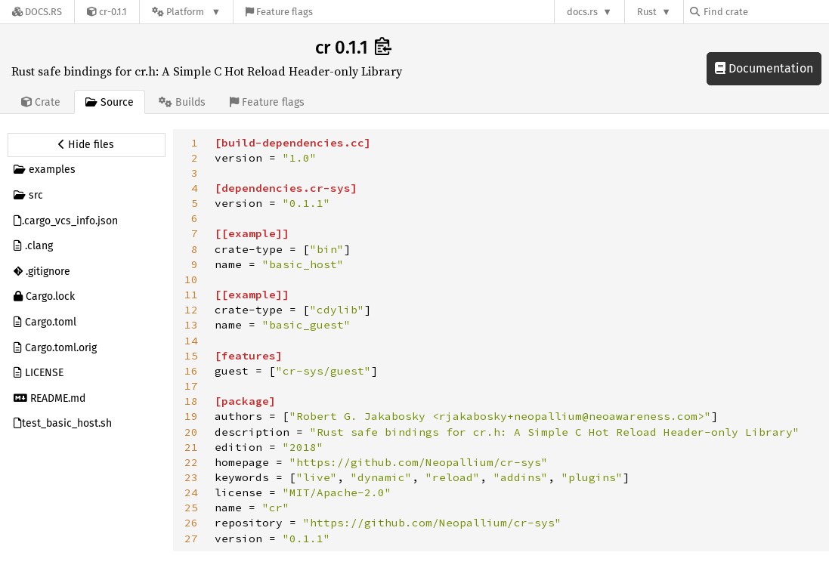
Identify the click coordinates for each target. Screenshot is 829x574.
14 (191, 340)
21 (191, 447)
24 (191, 492)
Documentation (764, 68)
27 (191, 538)
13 (191, 325)
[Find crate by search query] (765, 11)
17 (191, 386)
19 (191, 416)
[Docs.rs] (37, 11)
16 (191, 371)
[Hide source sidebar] (86, 145)
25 (191, 507)
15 (191, 356)
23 (191, 477)
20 (191, 432)
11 (191, 294)
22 (191, 462)
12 (191, 309)
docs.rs (582, 11)
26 (191, 522)
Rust (647, 11)
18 (191, 401)
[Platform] (186, 11)
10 (191, 279)
